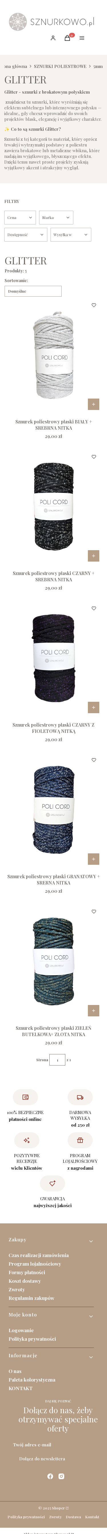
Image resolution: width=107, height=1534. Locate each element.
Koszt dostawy (25, 1281)
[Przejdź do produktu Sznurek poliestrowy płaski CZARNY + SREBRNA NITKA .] (53, 506)
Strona (42, 1059)
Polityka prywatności (32, 1339)
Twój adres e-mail (32, 1444)
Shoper (58, 1507)
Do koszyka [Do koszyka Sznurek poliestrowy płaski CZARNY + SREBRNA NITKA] (93, 556)
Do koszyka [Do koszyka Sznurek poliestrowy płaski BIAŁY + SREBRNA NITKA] (93, 404)
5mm (98, 66)
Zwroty (17, 1289)
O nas (15, 1371)
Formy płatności (27, 1272)
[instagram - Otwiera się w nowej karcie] (61, 1476)
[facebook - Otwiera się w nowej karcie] (50, 1476)
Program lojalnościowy (35, 1263)
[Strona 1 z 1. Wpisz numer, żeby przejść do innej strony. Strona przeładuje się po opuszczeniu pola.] (57, 1059)
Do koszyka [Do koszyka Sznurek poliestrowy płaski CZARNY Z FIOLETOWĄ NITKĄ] (93, 707)
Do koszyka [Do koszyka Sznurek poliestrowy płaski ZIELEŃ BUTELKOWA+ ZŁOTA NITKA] (93, 1010)
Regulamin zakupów (31, 1298)
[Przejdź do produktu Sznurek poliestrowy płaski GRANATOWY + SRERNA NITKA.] (53, 809)
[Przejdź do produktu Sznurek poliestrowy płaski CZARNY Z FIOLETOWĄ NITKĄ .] (53, 658)
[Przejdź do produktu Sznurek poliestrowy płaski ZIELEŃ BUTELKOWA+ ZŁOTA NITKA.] (53, 961)
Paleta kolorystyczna (32, 1379)
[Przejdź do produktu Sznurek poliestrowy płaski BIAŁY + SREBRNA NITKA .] (53, 355)
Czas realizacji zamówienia (39, 1255)
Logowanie (21, 1330)
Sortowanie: (16, 280)
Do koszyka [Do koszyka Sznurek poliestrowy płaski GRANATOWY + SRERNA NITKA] (93, 859)
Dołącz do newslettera (42, 1458)
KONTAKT (21, 1388)
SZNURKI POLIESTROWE (60, 66)
